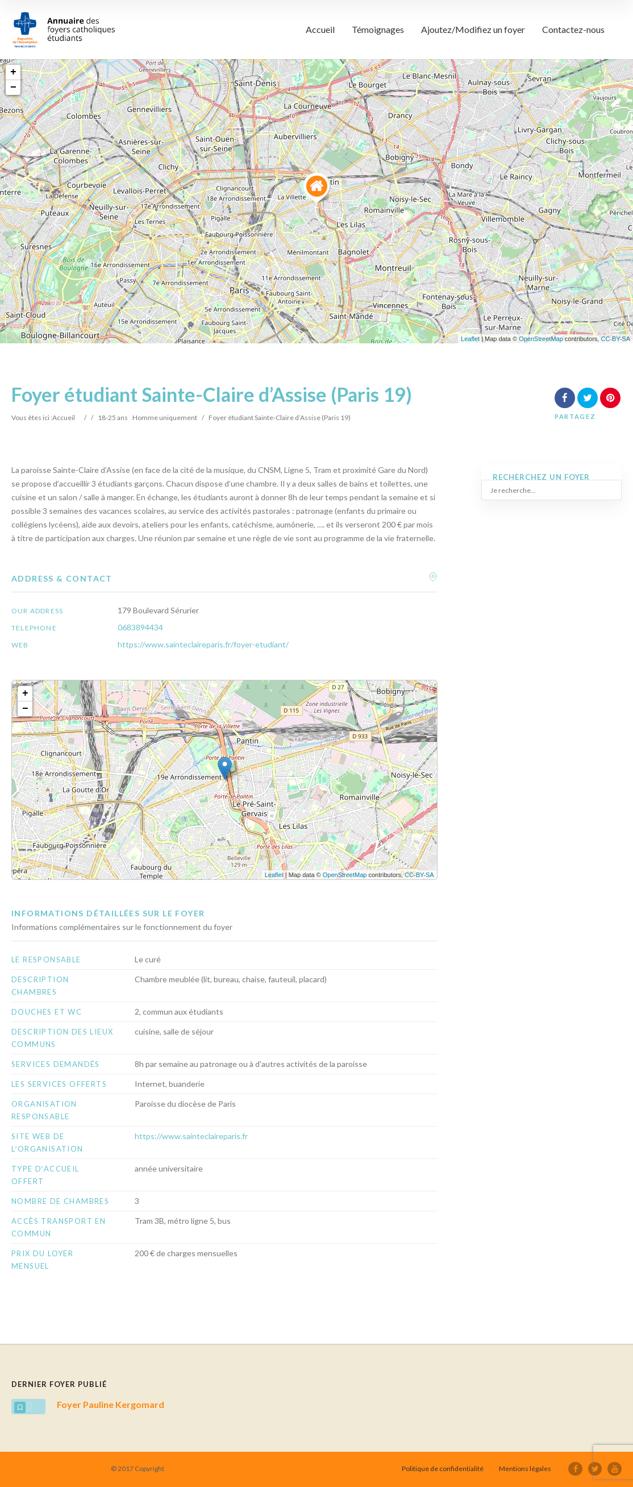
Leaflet (470, 338)
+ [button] (13, 72)
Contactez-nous (573, 29)
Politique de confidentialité (444, 1468)
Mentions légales (526, 1468)
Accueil (320, 29)
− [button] (13, 87)
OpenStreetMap (541, 338)
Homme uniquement (164, 417)
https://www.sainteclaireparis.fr (191, 1136)
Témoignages (378, 29)
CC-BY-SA (615, 338)
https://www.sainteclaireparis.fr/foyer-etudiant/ (203, 644)
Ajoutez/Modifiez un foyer (473, 29)
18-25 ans (113, 417)
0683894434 (140, 627)
